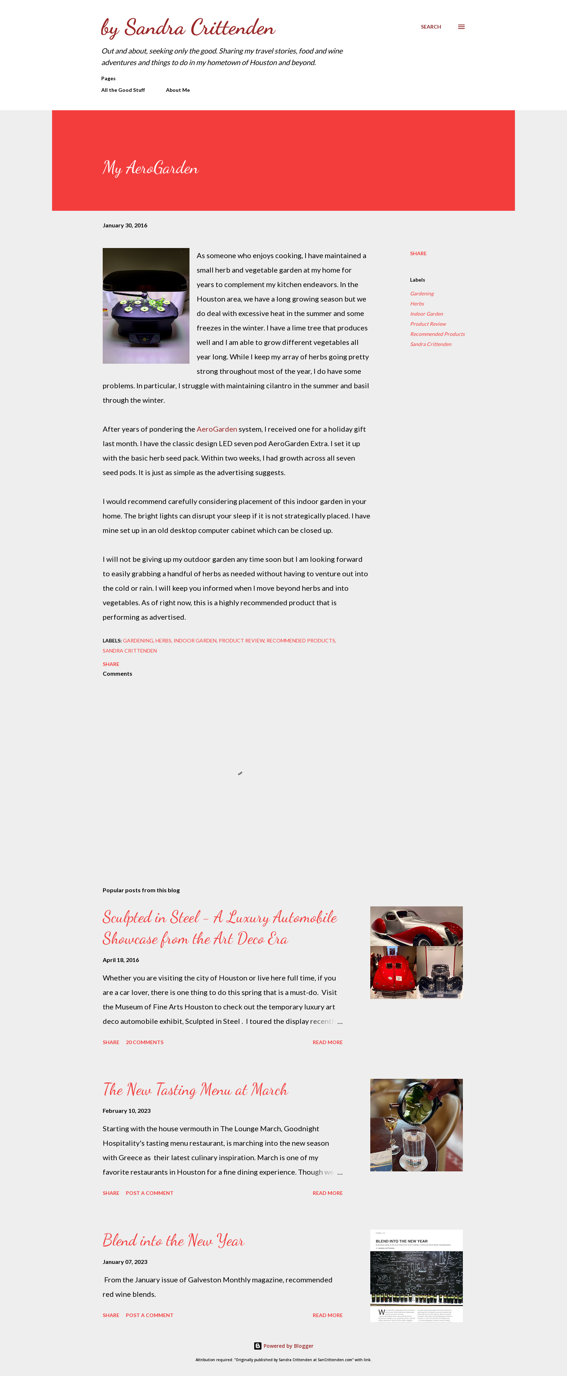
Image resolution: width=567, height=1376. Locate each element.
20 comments (144, 1042)
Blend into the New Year (173, 1240)
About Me (178, 90)
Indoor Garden (426, 314)
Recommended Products (437, 334)
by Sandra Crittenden (188, 27)
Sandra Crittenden (430, 344)
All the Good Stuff (123, 90)
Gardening (422, 293)
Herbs (417, 303)
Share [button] (418, 253)
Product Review (428, 324)
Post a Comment (150, 1193)
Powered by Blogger (283, 1345)
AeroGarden (217, 428)
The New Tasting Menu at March (195, 1089)
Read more (328, 1042)
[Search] (431, 27)
